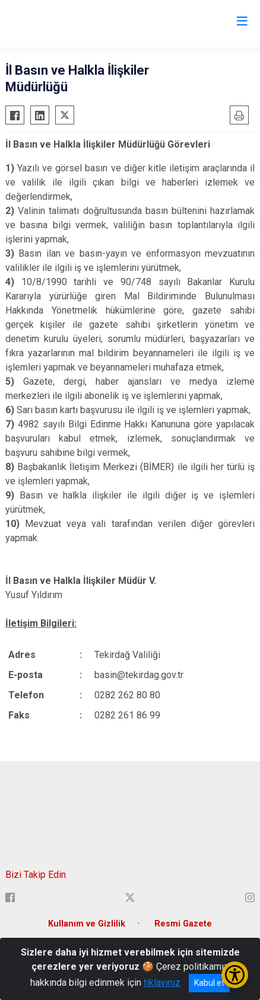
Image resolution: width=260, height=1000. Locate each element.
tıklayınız (162, 982)
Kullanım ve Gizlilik (86, 924)
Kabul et (209, 983)
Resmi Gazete (183, 924)
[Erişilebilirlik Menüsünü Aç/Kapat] (234, 974)
